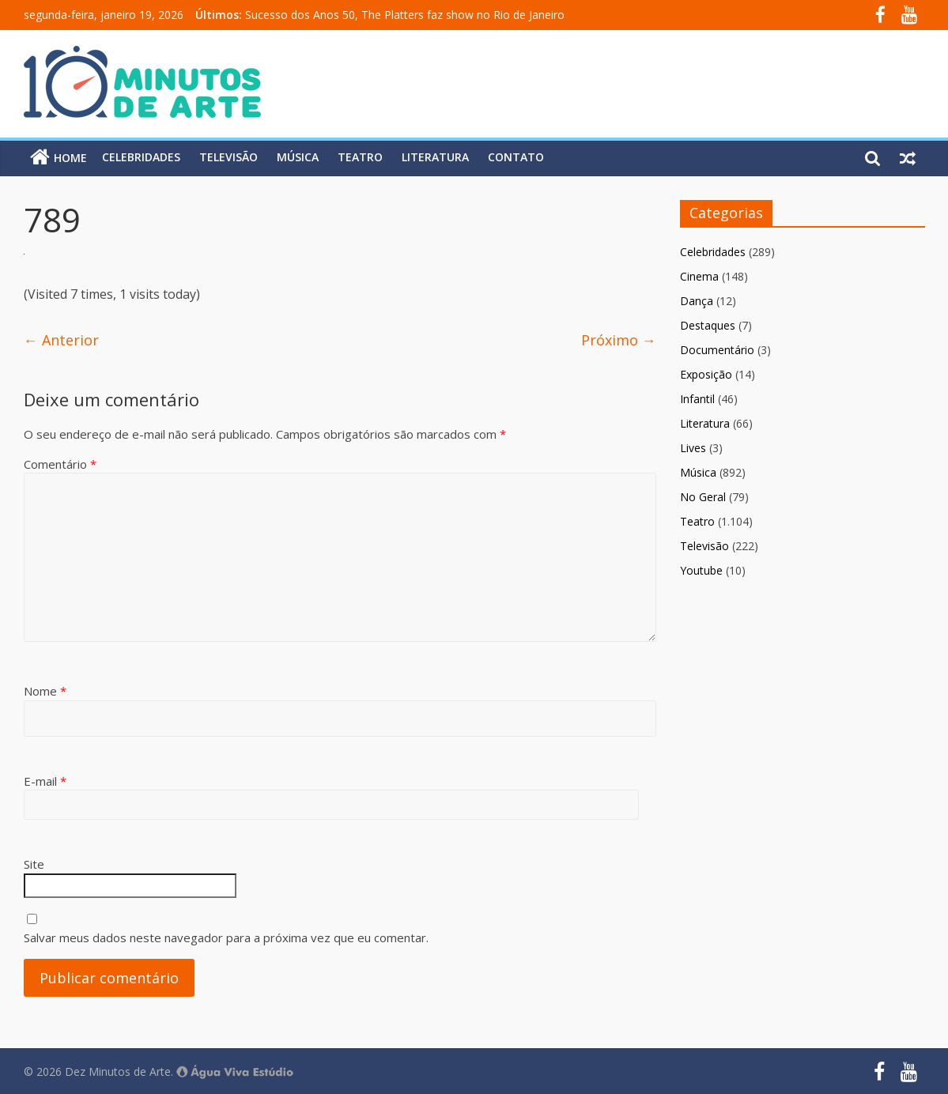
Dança (696, 300)
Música (298, 156)
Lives (693, 447)
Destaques (707, 325)
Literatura (435, 156)
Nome (45, 691)
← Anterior (61, 339)
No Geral (703, 496)
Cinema (699, 276)
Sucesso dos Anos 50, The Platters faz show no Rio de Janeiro (405, 14)
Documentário (717, 349)
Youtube (701, 570)
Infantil (697, 398)
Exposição (706, 374)
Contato (516, 156)
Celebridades (141, 156)
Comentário (60, 464)
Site (34, 864)
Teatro (360, 156)
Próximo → (618, 339)
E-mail (45, 781)
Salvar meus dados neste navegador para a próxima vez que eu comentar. (226, 937)
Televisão (228, 156)
